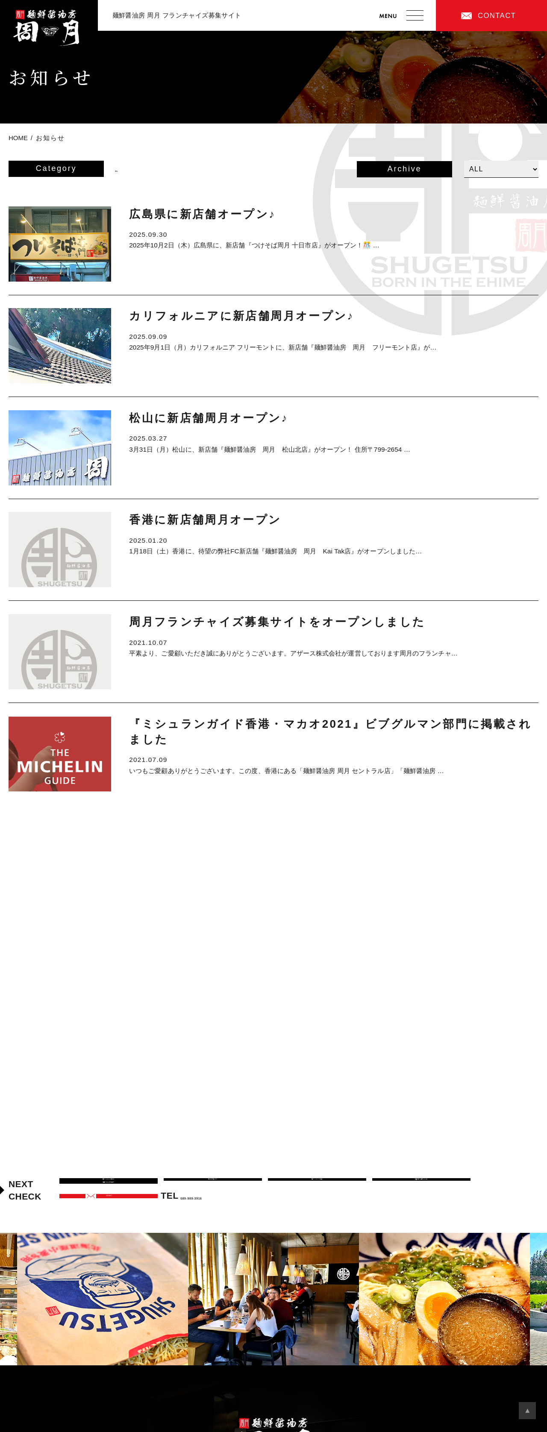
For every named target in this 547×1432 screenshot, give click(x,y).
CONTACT (497, 16)
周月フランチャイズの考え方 (108, 1186)
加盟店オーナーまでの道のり (108, 1204)
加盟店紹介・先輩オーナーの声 (421, 1186)
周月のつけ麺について (213, 1186)
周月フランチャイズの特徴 (317, 1186)
